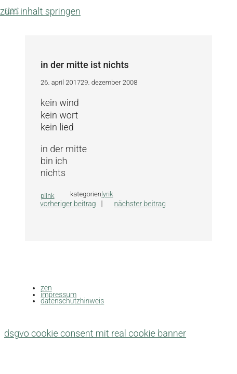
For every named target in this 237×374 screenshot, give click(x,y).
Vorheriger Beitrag (68, 203)
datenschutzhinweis (72, 301)
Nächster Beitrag (140, 203)
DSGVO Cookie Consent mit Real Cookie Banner (95, 333)
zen (46, 288)
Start (11, 10)
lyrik (107, 194)
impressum (58, 294)
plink (48, 195)
